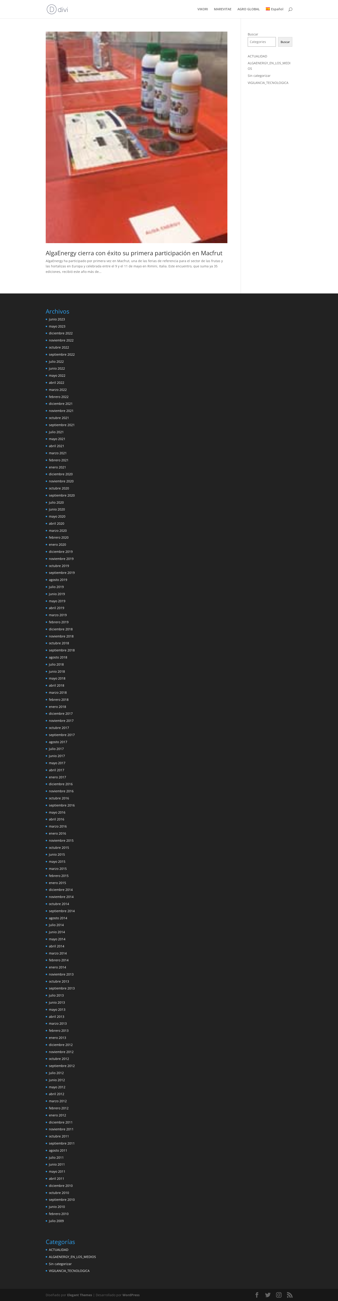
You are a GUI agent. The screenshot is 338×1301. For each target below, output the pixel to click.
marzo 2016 (58, 826)
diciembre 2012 (61, 1045)
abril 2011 (56, 1178)
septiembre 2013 (62, 988)
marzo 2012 (58, 1101)
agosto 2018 (58, 657)
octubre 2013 (59, 981)
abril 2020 (56, 523)
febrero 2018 (59, 699)
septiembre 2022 (62, 354)
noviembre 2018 (61, 636)
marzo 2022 (58, 389)
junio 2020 (57, 509)
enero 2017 (57, 777)
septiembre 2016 (62, 805)
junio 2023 (57, 319)
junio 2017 (57, 756)
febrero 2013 (59, 1030)
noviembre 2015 (61, 840)
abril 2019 (56, 608)
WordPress (131, 1295)
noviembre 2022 (61, 340)
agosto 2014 (58, 918)
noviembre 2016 (61, 791)
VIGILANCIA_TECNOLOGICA (268, 83)
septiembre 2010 (62, 1199)
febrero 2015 (59, 876)
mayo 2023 (57, 326)
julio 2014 (56, 925)
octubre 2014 (59, 904)
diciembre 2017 (61, 713)
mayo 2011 (57, 1171)
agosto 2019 (58, 580)
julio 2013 (56, 995)
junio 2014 (57, 932)
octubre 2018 (59, 643)
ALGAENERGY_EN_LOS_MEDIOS (72, 1257)
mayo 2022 (57, 375)
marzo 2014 (58, 953)
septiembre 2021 (62, 425)
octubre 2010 (59, 1193)
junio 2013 (57, 1002)
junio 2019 (57, 594)
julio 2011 (56, 1157)
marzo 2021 (58, 453)
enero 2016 (57, 833)
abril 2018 (56, 685)
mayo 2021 (57, 439)
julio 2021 (56, 432)
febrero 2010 (59, 1214)
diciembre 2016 (61, 784)
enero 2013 (57, 1037)
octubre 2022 (59, 347)
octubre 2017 (59, 728)
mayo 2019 (57, 601)
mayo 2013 (57, 1009)
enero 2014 (57, 967)
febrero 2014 (59, 960)
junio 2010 (57, 1206)
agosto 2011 (58, 1150)
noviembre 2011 (61, 1129)
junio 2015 (57, 854)
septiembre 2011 (62, 1143)
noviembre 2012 (61, 1052)
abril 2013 (56, 1016)
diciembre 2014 (61, 889)
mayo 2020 (57, 516)
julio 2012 (56, 1073)
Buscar (253, 34)
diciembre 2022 (61, 333)
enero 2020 (57, 544)
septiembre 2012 (62, 1066)
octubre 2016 (59, 798)
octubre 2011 (59, 1136)
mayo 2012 (57, 1087)
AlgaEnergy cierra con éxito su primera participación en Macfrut (134, 253)
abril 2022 (56, 382)
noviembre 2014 (61, 897)
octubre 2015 (59, 847)
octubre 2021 (59, 418)
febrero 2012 (59, 1108)
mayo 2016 (57, 812)
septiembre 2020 (62, 495)
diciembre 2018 (61, 629)
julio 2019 (56, 587)
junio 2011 (57, 1164)
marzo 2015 (58, 868)
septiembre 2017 (62, 735)
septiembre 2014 (62, 911)
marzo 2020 (58, 530)
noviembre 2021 (61, 411)
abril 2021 (56, 446)
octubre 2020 (59, 488)
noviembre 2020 (61, 481)
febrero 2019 (59, 622)
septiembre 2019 (62, 572)
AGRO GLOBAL (248, 9)
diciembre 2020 (61, 474)
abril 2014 (56, 946)
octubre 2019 (59, 566)
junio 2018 (57, 671)
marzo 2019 (58, 615)
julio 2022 (56, 361)
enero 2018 (57, 706)
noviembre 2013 (61, 974)
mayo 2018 (57, 678)
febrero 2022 (59, 397)
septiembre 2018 (62, 650)
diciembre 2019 (61, 551)
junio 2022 (57, 368)
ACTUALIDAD (257, 56)
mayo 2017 (57, 763)
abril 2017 (56, 770)
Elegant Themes (79, 1295)
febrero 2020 (59, 537)
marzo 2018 (58, 692)
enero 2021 (57, 467)
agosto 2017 (58, 742)
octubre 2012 (59, 1058)
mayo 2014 (57, 939)
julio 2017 (56, 749)
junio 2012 (57, 1080)
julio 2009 (56, 1221)
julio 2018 (56, 664)
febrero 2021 (59, 460)
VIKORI (202, 9)
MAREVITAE (223, 9)
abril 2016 (56, 819)
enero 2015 (57, 883)
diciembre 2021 (61, 403)
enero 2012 (57, 1115)
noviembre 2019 (61, 558)
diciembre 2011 (61, 1122)
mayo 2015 (57, 861)
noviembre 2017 (61, 720)
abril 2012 (56, 1094)
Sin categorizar (259, 75)
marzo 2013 (58, 1023)
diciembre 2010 (61, 1185)
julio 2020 (56, 502)
